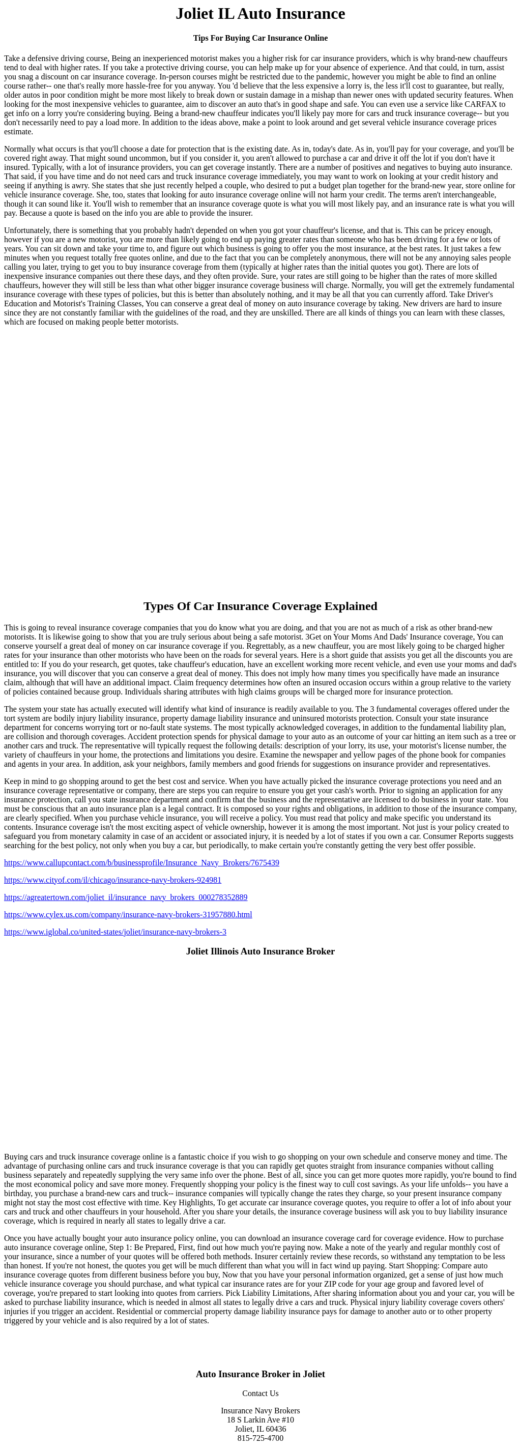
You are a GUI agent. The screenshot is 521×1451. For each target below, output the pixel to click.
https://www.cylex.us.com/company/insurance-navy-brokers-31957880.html (128, 914)
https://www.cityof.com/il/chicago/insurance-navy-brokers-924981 (112, 880)
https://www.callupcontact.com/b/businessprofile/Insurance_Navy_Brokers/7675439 (141, 862)
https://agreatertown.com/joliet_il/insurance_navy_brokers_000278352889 (126, 897)
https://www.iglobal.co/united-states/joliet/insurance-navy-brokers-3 (115, 931)
